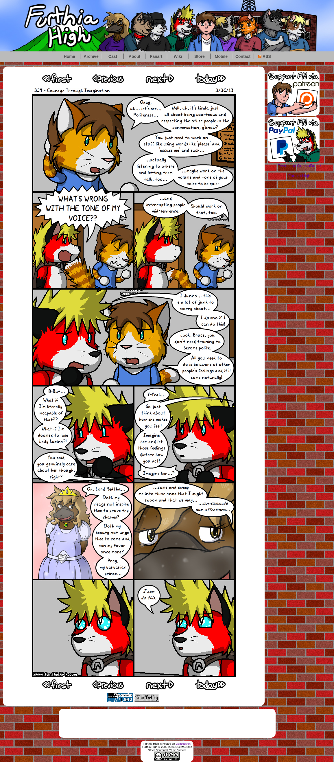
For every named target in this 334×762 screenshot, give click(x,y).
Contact (242, 56)
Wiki (178, 56)
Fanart (156, 56)
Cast (112, 56)
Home (69, 56)
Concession (183, 743)
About (134, 56)
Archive (91, 56)
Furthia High (299, 176)
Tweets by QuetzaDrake (299, 165)
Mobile (221, 56)
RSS (264, 56)
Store (199, 56)
